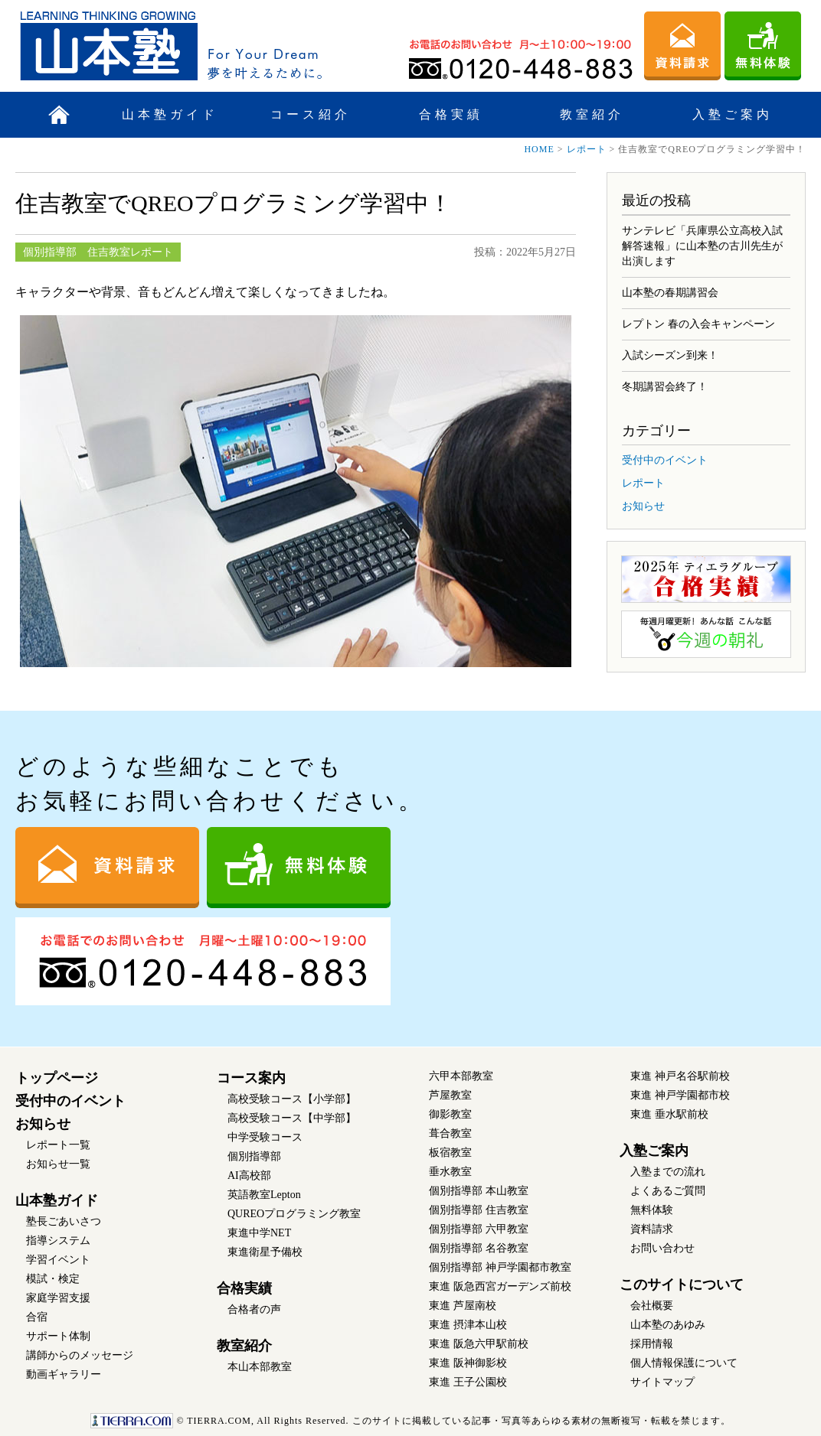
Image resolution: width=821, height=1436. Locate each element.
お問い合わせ (662, 1248)
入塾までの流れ (667, 1171)
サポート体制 (58, 1336)
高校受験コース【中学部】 (291, 1118)
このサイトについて (682, 1284)
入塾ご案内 (732, 114)
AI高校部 (249, 1175)
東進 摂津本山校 (468, 1324)
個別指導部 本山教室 (478, 1191)
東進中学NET (259, 1233)
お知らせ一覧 (58, 1164)
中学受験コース (265, 1137)
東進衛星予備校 (265, 1252)
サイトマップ (662, 1382)
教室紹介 (592, 114)
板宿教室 (450, 1152)
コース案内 (251, 1078)
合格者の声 (254, 1309)
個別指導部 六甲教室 (478, 1229)
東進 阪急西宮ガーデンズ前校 (500, 1286)
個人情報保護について (684, 1363)
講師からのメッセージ (79, 1355)
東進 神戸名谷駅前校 (680, 1076)
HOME (539, 149)
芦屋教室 (450, 1095)
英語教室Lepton (264, 1194)
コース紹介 (310, 114)
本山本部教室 (259, 1367)
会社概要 (651, 1305)
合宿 (36, 1317)
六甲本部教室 (461, 1076)
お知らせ (643, 506)
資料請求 (651, 1229)
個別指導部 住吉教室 (478, 1210)
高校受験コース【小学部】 (291, 1099)
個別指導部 (254, 1156)
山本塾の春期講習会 (670, 292)
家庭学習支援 (58, 1298)
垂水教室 (450, 1171)
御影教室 (450, 1114)
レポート (587, 149)
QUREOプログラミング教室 (294, 1213)
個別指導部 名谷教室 (478, 1248)
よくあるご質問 (667, 1191)
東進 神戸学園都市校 (680, 1095)
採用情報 (651, 1344)
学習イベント (58, 1259)
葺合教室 (450, 1133)
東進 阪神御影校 (468, 1363)
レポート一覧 (58, 1145)
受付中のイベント (665, 460)
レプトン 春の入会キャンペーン (698, 324)
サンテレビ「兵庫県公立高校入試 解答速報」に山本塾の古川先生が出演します (702, 246)
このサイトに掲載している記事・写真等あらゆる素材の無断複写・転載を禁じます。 (410, 1420)
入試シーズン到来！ (670, 355)
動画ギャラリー (63, 1374)
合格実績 (451, 114)
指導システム (58, 1240)
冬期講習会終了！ (665, 386)
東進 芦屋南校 (462, 1305)
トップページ (56, 1078)
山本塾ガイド (170, 114)
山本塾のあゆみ (667, 1324)
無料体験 (651, 1210)
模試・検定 (53, 1279)
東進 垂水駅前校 (669, 1114)
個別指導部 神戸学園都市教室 (500, 1267)
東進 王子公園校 (468, 1382)
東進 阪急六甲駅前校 (478, 1344)
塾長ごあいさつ (63, 1221)
